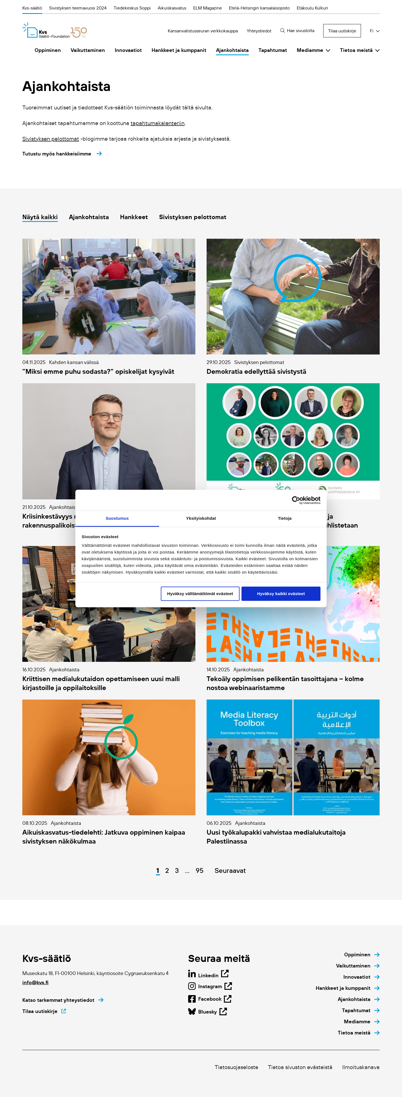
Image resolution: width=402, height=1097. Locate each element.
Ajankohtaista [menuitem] (232, 50)
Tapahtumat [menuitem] (273, 50)
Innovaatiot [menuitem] (128, 50)
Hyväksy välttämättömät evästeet (200, 593)
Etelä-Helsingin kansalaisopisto (259, 8)
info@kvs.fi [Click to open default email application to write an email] (35, 982)
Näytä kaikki (40, 217)
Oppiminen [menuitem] (48, 50)
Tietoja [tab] (285, 518)
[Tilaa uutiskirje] (44, 1011)
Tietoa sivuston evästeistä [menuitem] (300, 1067)
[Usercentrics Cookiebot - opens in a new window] (296, 500)
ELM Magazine (207, 8)
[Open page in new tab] (208, 975)
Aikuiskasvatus (172, 8)
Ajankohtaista (89, 217)
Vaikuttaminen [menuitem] (88, 50)
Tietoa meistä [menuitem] (356, 50)
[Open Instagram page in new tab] (209, 998)
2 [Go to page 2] (167, 870)
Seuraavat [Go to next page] (230, 870)
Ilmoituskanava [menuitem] (361, 1067)
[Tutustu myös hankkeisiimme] (62, 154)
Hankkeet (134, 217)
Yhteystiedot (259, 30)
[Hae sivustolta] (297, 30)
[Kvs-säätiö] (54, 30)
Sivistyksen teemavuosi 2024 (78, 8)
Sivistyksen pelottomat (50, 138)
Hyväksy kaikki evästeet (281, 593)
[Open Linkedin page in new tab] (210, 986)
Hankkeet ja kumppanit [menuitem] (179, 50)
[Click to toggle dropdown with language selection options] (375, 30)
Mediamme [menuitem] (310, 50)
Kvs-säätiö (32, 8)
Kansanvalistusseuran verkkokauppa (203, 30)
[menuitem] (362, 954)
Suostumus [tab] (117, 518)
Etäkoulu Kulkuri (312, 8)
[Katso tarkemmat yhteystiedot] (63, 1000)
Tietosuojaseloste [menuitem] (236, 1067)
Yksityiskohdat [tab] (201, 518)
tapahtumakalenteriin (158, 123)
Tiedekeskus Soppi (132, 8)
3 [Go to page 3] (177, 870)
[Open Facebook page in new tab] (207, 1011)
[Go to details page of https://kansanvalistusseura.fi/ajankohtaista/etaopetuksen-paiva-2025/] (293, 460)
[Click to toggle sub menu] (328, 50)
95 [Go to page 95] (200, 870)
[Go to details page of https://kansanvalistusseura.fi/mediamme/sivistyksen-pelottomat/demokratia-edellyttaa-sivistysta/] (293, 307)
